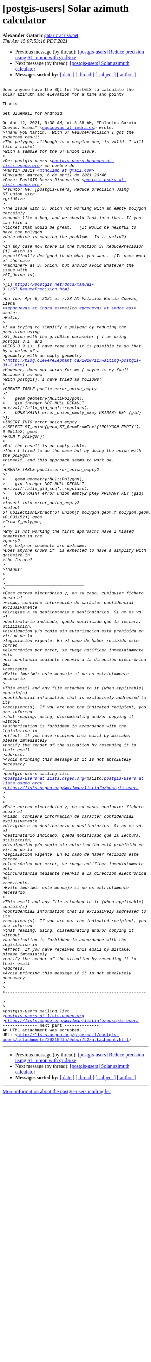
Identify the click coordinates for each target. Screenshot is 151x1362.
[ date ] (67, 74)
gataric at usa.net (61, 35)
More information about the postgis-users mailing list (57, 1282)
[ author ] (126, 74)
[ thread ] (85, 74)
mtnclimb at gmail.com (66, 187)
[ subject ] (105, 74)
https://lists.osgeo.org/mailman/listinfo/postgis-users (72, 928)
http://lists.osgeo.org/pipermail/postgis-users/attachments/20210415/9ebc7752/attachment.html (66, 1227)
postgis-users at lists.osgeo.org (44, 917)
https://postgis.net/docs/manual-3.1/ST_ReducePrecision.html (48, 327)
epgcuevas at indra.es (68, 136)
